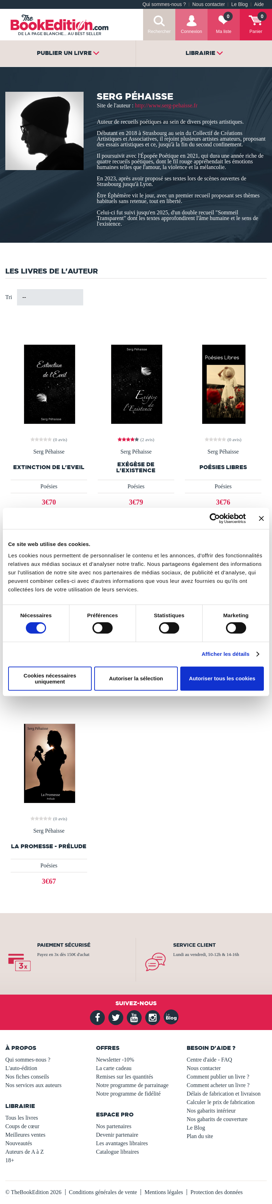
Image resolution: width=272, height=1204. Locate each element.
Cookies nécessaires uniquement (50, 679)
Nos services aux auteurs (33, 1085)
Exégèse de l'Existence (135, 467)
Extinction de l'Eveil (48, 467)
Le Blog (239, 4)
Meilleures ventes (25, 1135)
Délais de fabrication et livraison (224, 1094)
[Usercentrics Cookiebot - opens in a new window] (215, 518)
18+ (9, 1160)
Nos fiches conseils (27, 1077)
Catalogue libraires (117, 1152)
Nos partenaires (113, 1126)
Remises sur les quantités (124, 1077)
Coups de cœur (22, 1126)
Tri (8, 297)
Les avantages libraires (122, 1143)
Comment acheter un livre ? (218, 1085)
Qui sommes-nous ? (164, 4)
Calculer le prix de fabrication (221, 1102)
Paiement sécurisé (63, 945)
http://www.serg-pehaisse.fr (166, 105)
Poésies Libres (223, 467)
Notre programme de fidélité (128, 1094)
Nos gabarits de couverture (217, 1119)
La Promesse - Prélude (48, 846)
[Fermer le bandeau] (261, 518)
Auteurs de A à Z (24, 1152)
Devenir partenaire (117, 1135)
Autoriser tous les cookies (222, 678)
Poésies (48, 486)
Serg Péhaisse (48, 452)
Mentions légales (163, 1192)
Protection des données (217, 1192)
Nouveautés (18, 1143)
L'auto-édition (21, 1068)
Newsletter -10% (115, 1060)
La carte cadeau (113, 1068)
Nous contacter (208, 4)
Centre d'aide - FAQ (209, 1060)
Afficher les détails (225, 654)
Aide (259, 4)
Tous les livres (21, 1118)
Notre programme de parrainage (132, 1085)
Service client (194, 945)
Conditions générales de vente (103, 1192)
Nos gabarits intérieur (211, 1111)
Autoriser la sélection (136, 678)
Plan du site (200, 1136)
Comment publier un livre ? (218, 1077)
